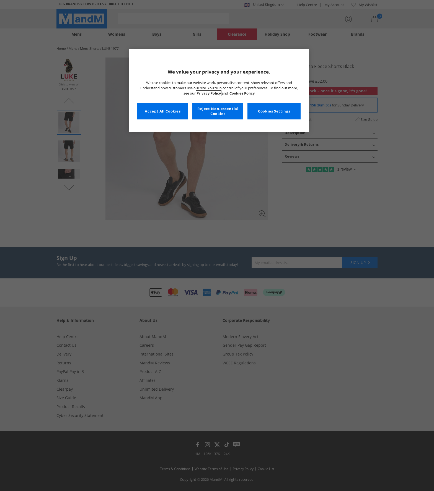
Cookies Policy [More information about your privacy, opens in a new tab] (242, 93)
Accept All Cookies (162, 111)
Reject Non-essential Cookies (218, 111)
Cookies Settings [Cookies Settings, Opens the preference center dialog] (274, 111)
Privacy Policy (209, 93)
